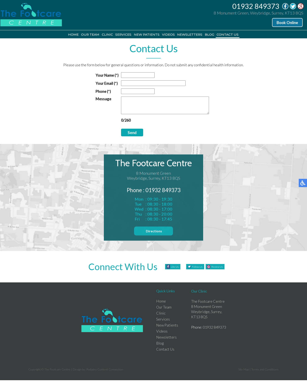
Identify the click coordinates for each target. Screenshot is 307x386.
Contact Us (250, 35)
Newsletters (201, 35)
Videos (173, 35)
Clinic (95, 35)
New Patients (146, 35)
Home (50, 35)
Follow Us (195, 272)
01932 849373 (255, 6)
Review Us (219, 272)
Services (116, 35)
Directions (153, 238)
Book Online (287, 22)
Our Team (72, 35)
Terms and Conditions (265, 375)
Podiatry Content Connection (104, 375)
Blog (226, 35)
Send (126, 136)
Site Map (243, 375)
